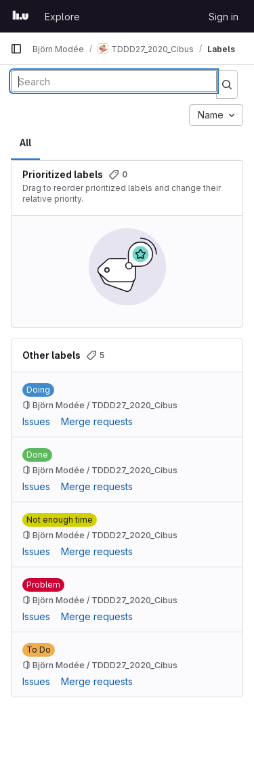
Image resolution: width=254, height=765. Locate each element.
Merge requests (97, 421)
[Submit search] (227, 84)
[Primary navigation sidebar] (16, 49)
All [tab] (25, 142)
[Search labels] (114, 81)
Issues (36, 421)
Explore (62, 16)
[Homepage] (20, 16)
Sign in (223, 16)
